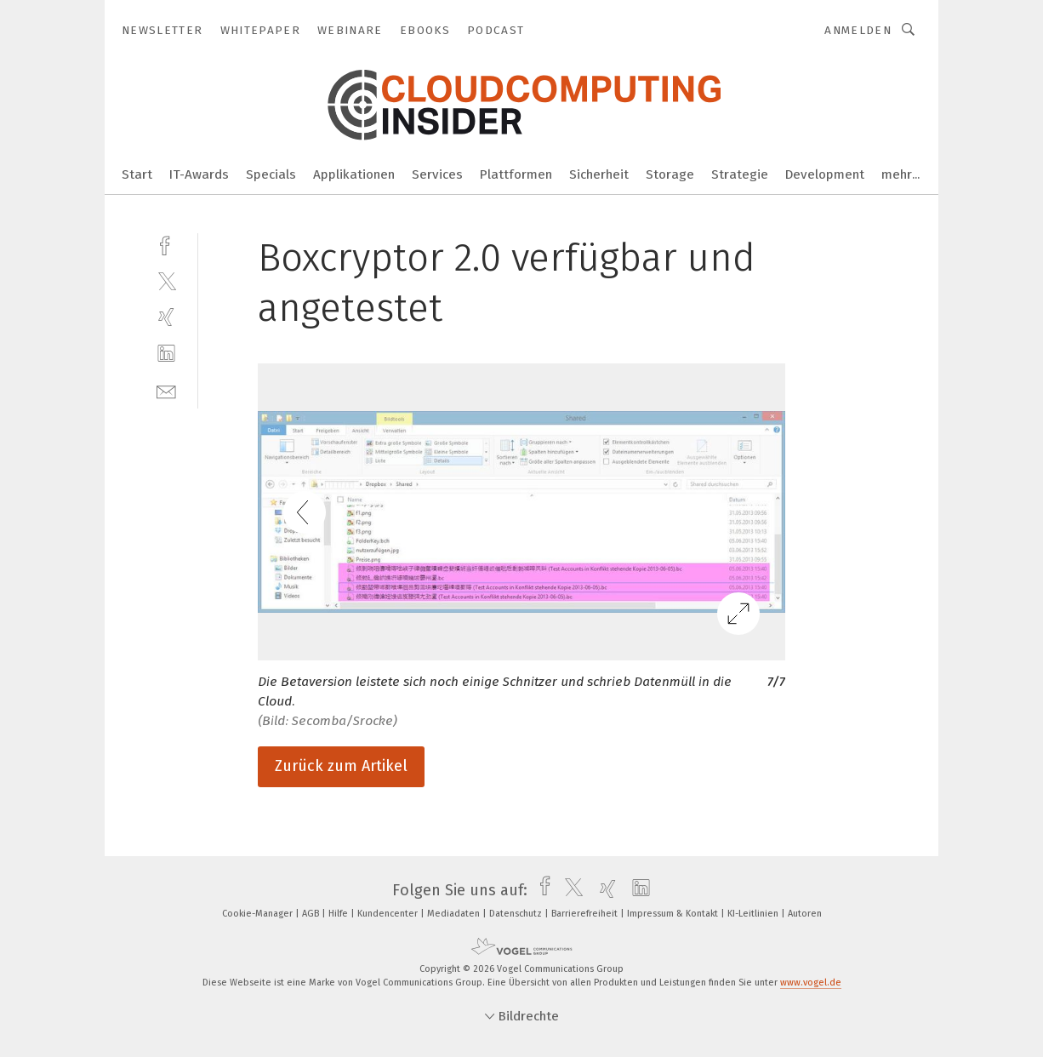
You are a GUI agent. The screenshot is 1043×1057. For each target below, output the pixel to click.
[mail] (166, 390)
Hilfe (339, 913)
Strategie (739, 174)
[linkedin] (166, 353)
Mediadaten (454, 913)
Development (824, 174)
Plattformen (516, 174)
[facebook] (166, 243)
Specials (271, 174)
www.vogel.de (810, 982)
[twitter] (166, 280)
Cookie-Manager (258, 913)
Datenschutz (516, 913)
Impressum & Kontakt (674, 913)
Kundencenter (388, 913)
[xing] (166, 317)
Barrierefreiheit (585, 913)
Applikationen (354, 174)
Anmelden (858, 30)
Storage (670, 174)
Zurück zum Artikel (341, 766)
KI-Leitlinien (754, 913)
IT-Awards (199, 174)
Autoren (805, 913)
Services (437, 174)
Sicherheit (599, 174)
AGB (312, 913)
